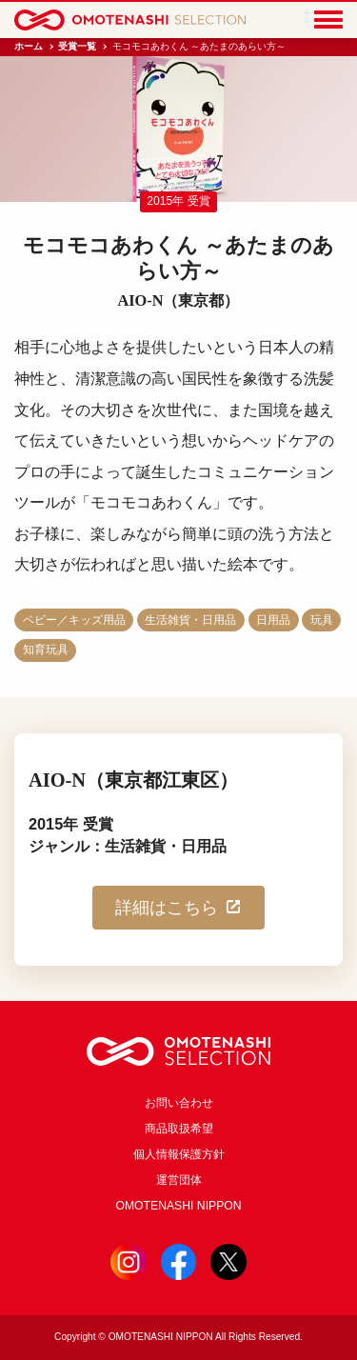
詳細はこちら (179, 907)
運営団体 (179, 1180)
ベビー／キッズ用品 (74, 620)
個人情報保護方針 (179, 1154)
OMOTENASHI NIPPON (178, 1205)
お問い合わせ (179, 1103)
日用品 (273, 620)
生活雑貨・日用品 (190, 620)
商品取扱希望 (179, 1128)
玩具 (321, 620)
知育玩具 (46, 649)
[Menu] (328, 20)
